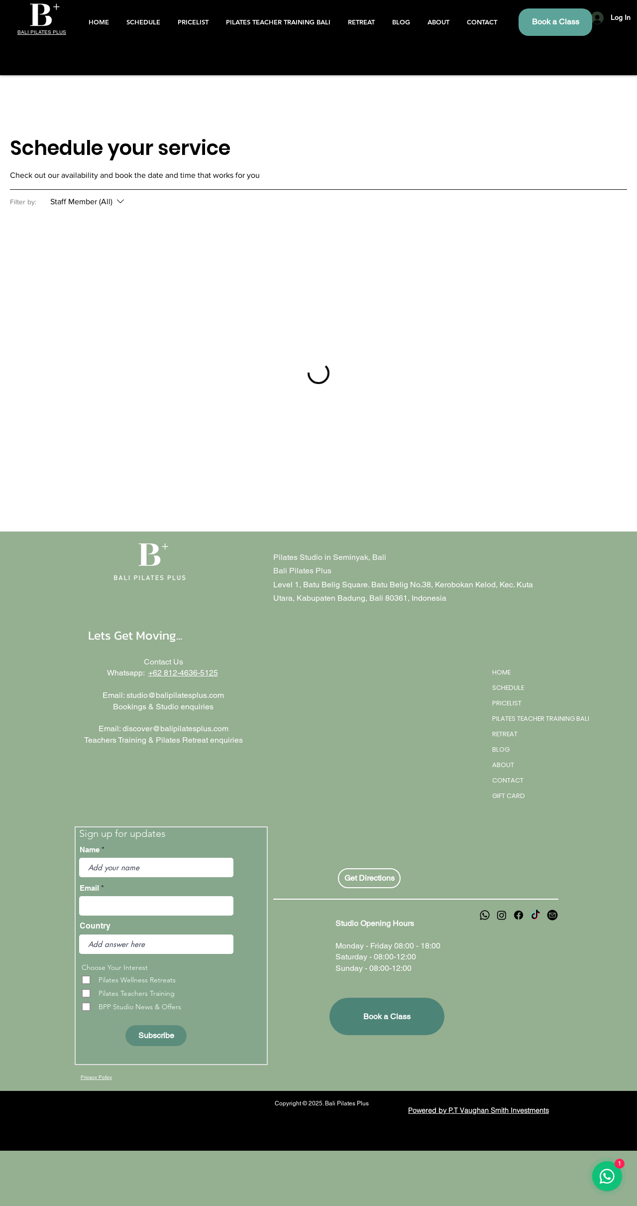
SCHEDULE (508, 687)
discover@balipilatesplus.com (175, 728)
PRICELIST (507, 703)
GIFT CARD (508, 796)
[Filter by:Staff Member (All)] (88, 202)
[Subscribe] (156, 1035)
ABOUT (503, 765)
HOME (501, 672)
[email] (552, 915)
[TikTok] (535, 915)
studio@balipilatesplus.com (175, 695)
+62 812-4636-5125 (183, 672)
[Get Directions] (369, 878)
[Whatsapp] (485, 915)
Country (95, 926)
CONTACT (508, 780)
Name (90, 849)
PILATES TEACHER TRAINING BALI (527, 718)
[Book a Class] (555, 22)
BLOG (501, 749)
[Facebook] (519, 915)
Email (89, 888)
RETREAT (505, 734)
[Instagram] (502, 915)
